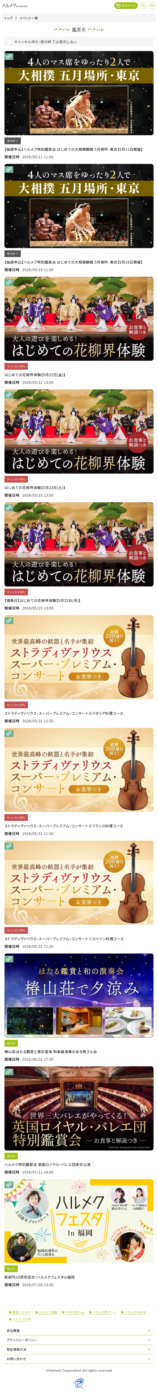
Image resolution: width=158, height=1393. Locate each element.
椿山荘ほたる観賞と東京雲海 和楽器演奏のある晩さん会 (50, 1051)
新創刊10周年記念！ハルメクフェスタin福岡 (39, 1277)
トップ (8, 18)
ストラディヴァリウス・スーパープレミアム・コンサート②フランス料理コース (63, 826)
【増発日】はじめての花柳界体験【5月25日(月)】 (42, 600)
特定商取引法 (17, 1349)
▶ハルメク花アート (102, 1312)
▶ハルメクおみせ (133, 1312)
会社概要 (13, 1330)
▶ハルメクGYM (20, 1319)
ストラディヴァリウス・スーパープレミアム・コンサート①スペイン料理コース (64, 938)
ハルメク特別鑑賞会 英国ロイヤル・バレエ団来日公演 (47, 1164)
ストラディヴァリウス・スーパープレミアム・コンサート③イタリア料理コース (63, 713)
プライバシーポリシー (22, 1340)
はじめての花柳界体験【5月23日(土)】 (35, 487)
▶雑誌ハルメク (20, 1312)
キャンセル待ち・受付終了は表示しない (45, 41)
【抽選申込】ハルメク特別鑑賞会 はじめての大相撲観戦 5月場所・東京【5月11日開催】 (73, 149)
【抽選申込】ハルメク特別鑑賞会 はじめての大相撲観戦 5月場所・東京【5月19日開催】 (73, 262)
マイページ (126, 5)
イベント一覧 (29, 18)
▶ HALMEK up (73, 1312)
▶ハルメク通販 (46, 1312)
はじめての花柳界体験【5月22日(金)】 (35, 374)
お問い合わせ (16, 1359)
